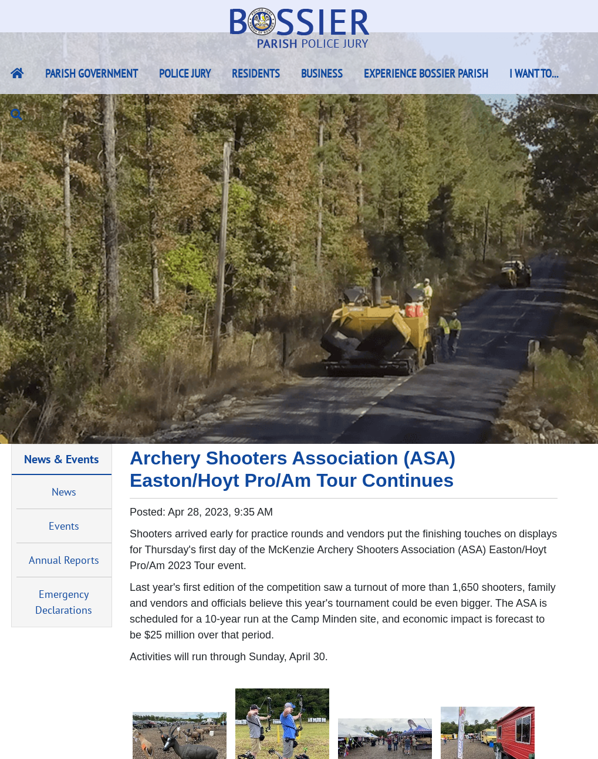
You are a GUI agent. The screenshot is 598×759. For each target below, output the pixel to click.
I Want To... (534, 73)
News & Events (61, 459)
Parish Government (91, 73)
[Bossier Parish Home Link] (17, 73)
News (64, 492)
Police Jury (185, 73)
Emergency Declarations (63, 602)
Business (322, 73)
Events (64, 526)
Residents (256, 73)
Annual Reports (64, 560)
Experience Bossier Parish (426, 73)
